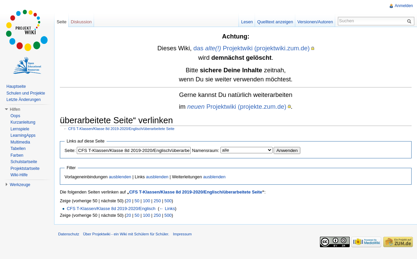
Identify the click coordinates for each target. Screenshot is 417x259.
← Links (167, 208)
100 (146, 200)
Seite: (70, 150)
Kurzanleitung (22, 122)
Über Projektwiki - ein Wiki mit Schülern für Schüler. (126, 234)
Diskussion (81, 21)
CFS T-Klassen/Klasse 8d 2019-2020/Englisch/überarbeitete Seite (121, 129)
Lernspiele (19, 129)
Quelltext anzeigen (275, 21)
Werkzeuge (20, 184)
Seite (61, 21)
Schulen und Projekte (25, 93)
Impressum (182, 234)
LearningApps (23, 135)
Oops (15, 115)
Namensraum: (205, 150)
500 (167, 200)
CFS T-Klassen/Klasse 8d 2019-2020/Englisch (111, 208)
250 (157, 200)
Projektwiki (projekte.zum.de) (236, 106)
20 (128, 200)
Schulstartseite (23, 161)
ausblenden (120, 176)
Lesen (247, 21)
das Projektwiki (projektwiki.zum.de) (251, 48)
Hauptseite (16, 86)
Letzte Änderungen (23, 99)
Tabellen (18, 148)
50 (137, 200)
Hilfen (15, 109)
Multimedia (20, 142)
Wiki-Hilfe (19, 175)
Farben (16, 155)
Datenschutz (68, 234)
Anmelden (404, 5)
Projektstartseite (25, 168)
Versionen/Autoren (315, 21)
